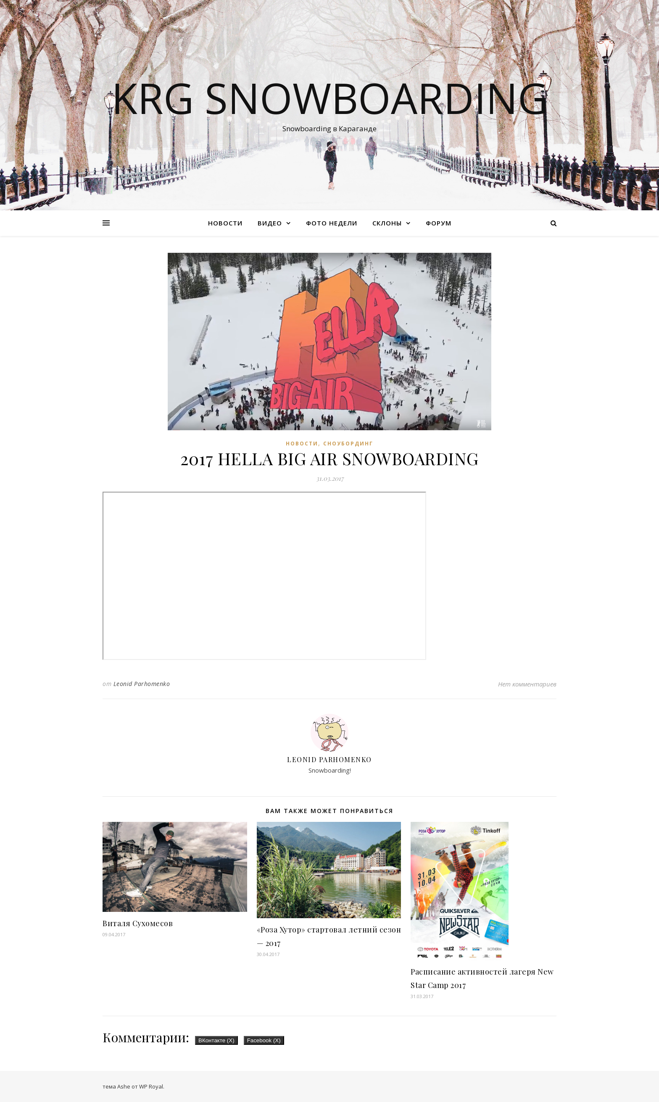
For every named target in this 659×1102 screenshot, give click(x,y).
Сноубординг (348, 443)
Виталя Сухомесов (138, 923)
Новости (225, 223)
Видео (270, 223)
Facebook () (264, 1040)
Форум (438, 223)
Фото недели (331, 223)
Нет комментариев (527, 684)
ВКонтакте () (216, 1040)
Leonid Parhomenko (141, 684)
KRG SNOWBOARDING (329, 98)
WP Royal (151, 1086)
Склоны (387, 223)
